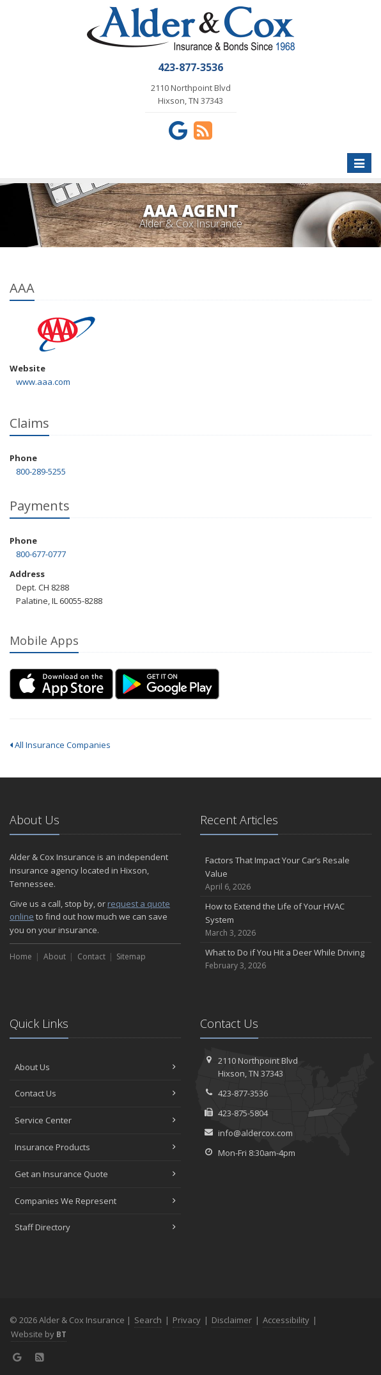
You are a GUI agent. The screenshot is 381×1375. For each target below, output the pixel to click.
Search (148, 1320)
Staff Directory (95, 1227)
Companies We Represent (95, 1201)
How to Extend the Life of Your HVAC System (285, 919)
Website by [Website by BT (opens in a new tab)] (38, 1334)
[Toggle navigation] (359, 163)
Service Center (95, 1120)
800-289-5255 (41, 471)
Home (21, 956)
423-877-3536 (243, 1093)
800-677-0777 (41, 554)
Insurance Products (95, 1147)
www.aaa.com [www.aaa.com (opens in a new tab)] (43, 381)
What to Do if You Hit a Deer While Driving (285, 959)
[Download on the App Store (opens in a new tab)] (61, 684)
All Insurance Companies (60, 745)
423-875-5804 (243, 1113)
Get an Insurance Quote (95, 1174)
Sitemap (131, 956)
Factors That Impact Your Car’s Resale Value (285, 873)
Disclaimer (232, 1320)
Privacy (187, 1320)
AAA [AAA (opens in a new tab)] (67, 334)
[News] (203, 130)
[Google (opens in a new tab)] (178, 130)
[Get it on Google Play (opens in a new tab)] (167, 684)
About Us (95, 1067)
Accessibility (286, 1320)
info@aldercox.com (255, 1133)
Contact (91, 956)
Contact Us (95, 1093)
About (54, 956)
